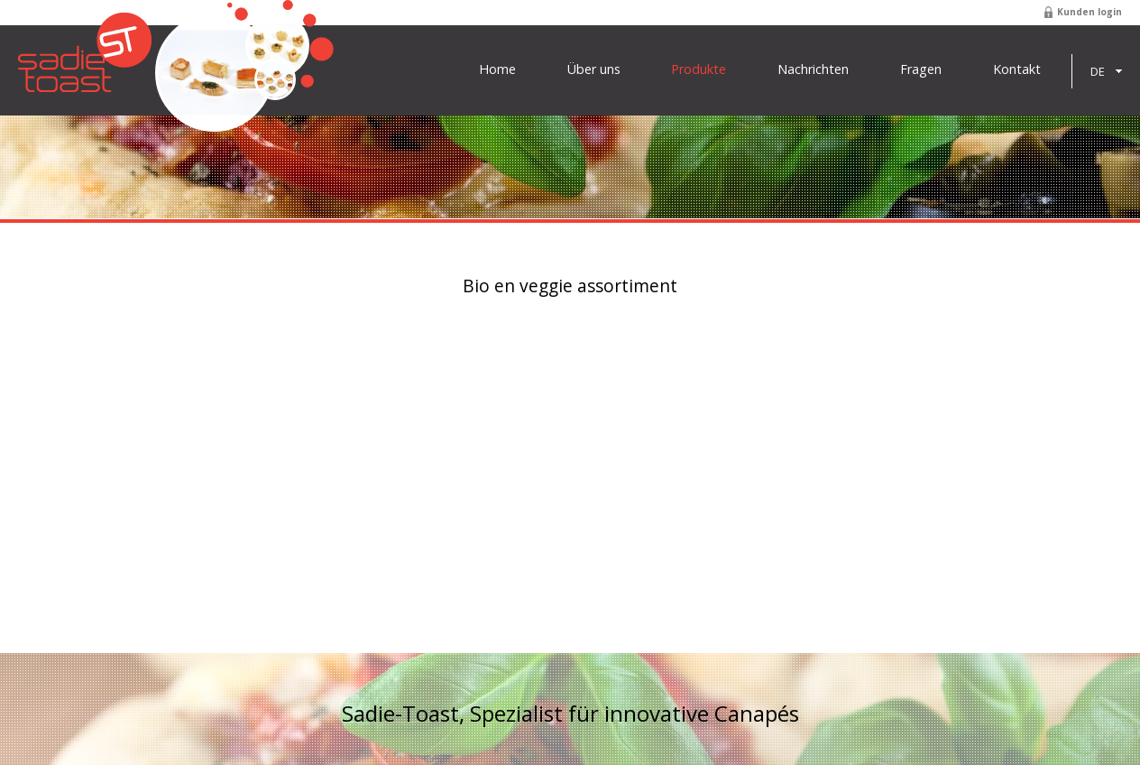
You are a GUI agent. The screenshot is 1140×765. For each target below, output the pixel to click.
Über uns (594, 69)
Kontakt (1017, 69)
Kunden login (1089, 11)
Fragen (921, 69)
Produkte (698, 69)
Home (497, 69)
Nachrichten (813, 69)
